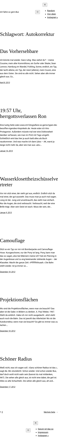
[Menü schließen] (45, 5)
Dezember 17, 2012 (7, 387)
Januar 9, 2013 (6, 213)
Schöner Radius (16, 359)
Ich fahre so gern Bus (9, 12)
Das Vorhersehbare (19, 51)
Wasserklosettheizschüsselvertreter (29, 182)
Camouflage (12, 240)
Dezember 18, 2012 (7, 272)
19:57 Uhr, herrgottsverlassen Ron (23, 113)
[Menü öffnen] (37, 12)
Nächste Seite (51, 412)
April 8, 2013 (5, 82)
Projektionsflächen (19, 299)
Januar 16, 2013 (6, 151)
